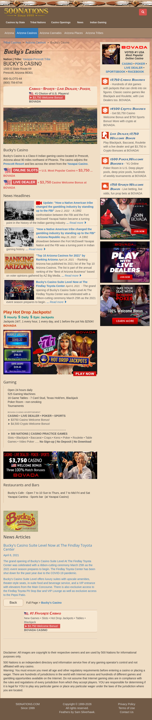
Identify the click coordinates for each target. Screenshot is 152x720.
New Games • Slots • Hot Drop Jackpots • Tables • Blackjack (55, 621)
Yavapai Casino (77, 163)
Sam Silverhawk (84, 712)
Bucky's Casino (59, 42)
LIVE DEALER (133, 67)
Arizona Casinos (27, 33)
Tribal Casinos (12, 42)
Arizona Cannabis (51, 33)
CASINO (127, 63)
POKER (140, 63)
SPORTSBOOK (115, 71)
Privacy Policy (126, 704)
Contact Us (126, 712)
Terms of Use (127, 708)
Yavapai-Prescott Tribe (36, 59)
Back (13, 602)
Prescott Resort (13, 163)
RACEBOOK (136, 71)
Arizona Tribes (94, 33)
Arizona (9, 33)
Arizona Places (73, 33)
